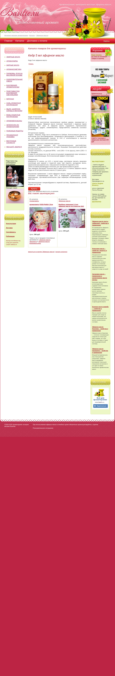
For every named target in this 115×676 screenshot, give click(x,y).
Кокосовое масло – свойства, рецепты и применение (99, 250)
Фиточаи (10, 99)
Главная (8, 41)
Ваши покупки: (96, 55)
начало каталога (61, 252)
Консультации (11, 223)
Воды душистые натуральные (13, 116)
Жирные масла (12, 65)
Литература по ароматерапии (12, 126)
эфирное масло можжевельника (39, 242)
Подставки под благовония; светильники (12, 93)
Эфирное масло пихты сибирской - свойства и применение (100, 223)
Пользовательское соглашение (43, 428)
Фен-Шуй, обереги (14, 147)
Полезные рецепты (14, 131)
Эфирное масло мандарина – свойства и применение (100, 350)
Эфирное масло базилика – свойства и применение (100, 329)
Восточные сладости (11, 142)
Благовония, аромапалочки (12, 86)
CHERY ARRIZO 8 (11, 244)
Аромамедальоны (14, 121)
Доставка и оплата (37, 41)
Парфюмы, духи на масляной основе (14, 74)
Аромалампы (12, 61)
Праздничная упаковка (12, 136)
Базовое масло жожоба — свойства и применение (100, 308)
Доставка (9, 228)
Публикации (10, 236)
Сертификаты (11, 232)
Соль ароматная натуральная (13, 104)
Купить (31, 64)
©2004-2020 (8, 424)
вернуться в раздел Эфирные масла (41, 252)
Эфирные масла (13, 57)
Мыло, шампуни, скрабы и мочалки (14, 110)
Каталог (19, 41)
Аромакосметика (13, 69)
